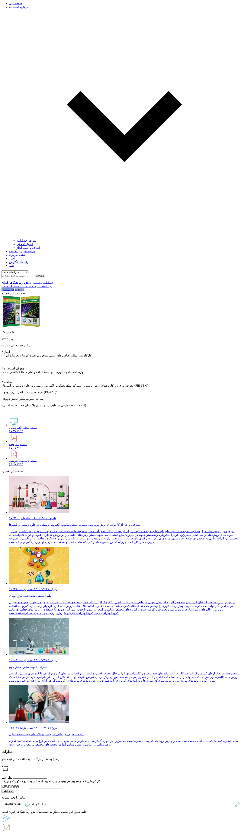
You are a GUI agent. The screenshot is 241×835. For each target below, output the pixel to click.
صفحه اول (15, 3)
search (40, 276)
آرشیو (12, 265)
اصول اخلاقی (25, 244)
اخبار (12, 258)
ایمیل (5, 769)
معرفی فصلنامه (27, 240)
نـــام (5, 765)
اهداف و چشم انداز (28, 247)
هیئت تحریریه (17, 254)
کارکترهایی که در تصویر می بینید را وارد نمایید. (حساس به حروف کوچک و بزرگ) (51, 782)
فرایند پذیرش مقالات (22, 251)
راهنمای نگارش (18, 262)
